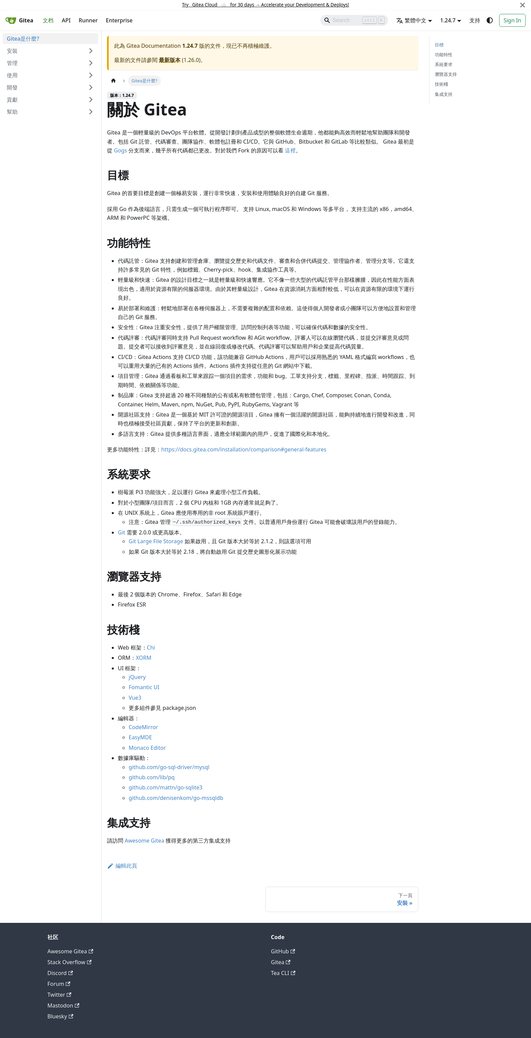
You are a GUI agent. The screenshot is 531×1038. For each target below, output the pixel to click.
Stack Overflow (69, 962)
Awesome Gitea (144, 840)
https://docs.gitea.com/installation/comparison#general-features (243, 449)
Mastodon (63, 1005)
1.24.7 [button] (447, 20)
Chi (151, 647)
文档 (48, 20)
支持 (474, 20)
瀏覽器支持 (446, 74)
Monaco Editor (147, 747)
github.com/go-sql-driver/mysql (169, 767)
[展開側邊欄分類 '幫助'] (90, 111)
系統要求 (443, 64)
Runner (88, 20)
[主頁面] (113, 81)
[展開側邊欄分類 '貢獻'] (90, 99)
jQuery (137, 677)
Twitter (59, 994)
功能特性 (443, 54)
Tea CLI (283, 973)
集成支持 (443, 94)
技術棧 (441, 84)
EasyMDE (140, 737)
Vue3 (135, 697)
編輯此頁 (122, 865)
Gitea (281, 962)
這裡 (290, 150)
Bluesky (60, 1016)
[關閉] (522, 5)
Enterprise (119, 20)
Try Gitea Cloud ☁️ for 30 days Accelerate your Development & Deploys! (265, 4)
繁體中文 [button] (411, 20)
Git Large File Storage (156, 541)
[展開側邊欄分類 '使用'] (90, 75)
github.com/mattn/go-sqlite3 (166, 787)
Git (121, 532)
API (66, 20)
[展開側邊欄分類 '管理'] (90, 63)
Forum (58, 984)
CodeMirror (143, 727)
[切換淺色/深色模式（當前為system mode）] (489, 20)
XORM (143, 657)
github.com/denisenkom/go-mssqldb (176, 798)
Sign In (512, 20)
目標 (439, 45)
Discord (60, 973)
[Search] (354, 20)
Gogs (120, 150)
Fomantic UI (144, 687)
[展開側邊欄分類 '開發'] (90, 87)
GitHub (283, 951)
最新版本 (169, 60)
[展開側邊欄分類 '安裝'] (90, 50)
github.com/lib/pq (152, 777)
